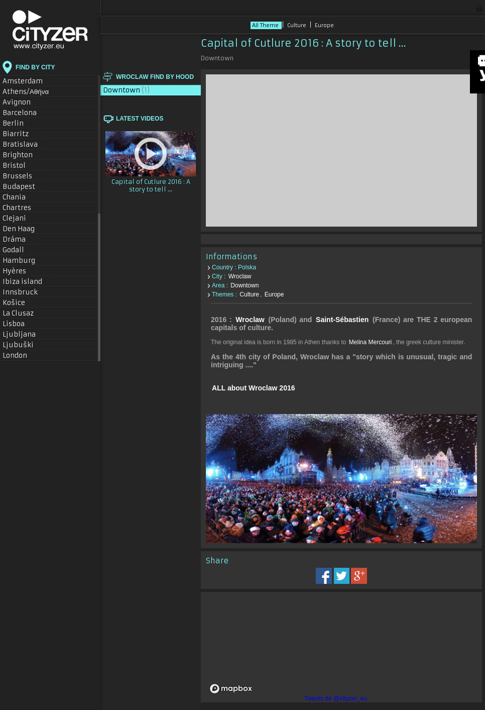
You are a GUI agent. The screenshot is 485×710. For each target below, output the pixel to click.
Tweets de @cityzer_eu (335, 698)
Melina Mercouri (370, 342)
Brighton (23, 155)
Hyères (19, 271)
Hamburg (24, 260)
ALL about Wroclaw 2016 (253, 388)
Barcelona (25, 113)
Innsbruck (25, 292)
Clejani (19, 218)
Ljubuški (23, 345)
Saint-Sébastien (342, 320)
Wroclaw (240, 276)
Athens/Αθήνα (32, 91)
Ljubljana (24, 334)
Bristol (19, 165)
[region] (341, 647)
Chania (19, 197)
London (22, 355)
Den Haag (24, 229)
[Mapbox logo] (231, 688)
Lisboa (19, 324)
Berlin (20, 123)
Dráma (19, 239)
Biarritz (21, 134)
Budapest (25, 186)
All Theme (266, 25)
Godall (18, 250)
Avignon (22, 102)
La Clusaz (23, 313)
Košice (19, 302)
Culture (297, 25)
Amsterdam (29, 81)
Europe (324, 25)
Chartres (22, 208)
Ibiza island (28, 281)
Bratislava (26, 144)
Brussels (24, 176)
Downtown (126, 90)
